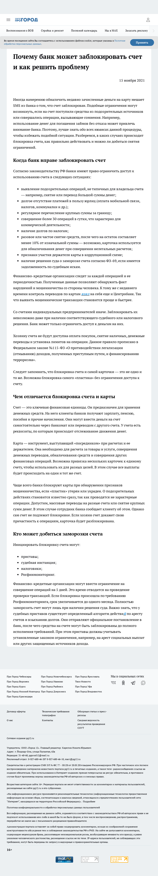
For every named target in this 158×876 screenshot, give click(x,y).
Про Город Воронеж (18, 681)
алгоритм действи (108, 613)
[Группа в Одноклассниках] (123, 683)
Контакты (47, 720)
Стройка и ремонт (52, 30)
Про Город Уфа (83, 686)
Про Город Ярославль (87, 676)
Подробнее (89, 801)
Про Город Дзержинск (53, 691)
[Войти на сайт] (148, 20)
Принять (142, 42)
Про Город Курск (16, 686)
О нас (10, 720)
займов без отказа (91, 123)
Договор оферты (16, 711)
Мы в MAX (111, 30)
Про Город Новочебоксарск (56, 676)
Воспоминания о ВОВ (19, 30)
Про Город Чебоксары (19, 676)
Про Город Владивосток (88, 691)
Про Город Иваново (52, 681)
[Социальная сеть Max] (143, 683)
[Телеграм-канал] (133, 683)
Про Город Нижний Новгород (23, 691)
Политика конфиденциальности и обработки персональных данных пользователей (53, 807)
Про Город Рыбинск (52, 686)
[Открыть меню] (8, 20)
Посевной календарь (84, 30)
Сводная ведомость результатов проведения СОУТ (91, 724)
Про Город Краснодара (19, 696)
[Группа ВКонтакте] (113, 683)
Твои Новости (83, 681)
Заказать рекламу (136, 30)
